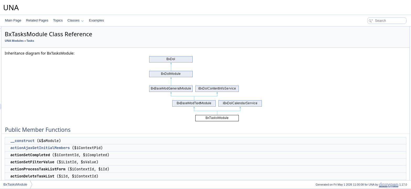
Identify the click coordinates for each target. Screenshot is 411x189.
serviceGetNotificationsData (376, 127)
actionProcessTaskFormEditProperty (382, 75)
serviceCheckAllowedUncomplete (380, 174)
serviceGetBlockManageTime (377, 99)
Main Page (13, 20)
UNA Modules (79, 41)
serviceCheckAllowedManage (377, 162)
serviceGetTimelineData (373, 104)
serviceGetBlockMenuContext (377, 93)
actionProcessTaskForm (373, 70)
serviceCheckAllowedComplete (378, 168)
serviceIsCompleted (370, 179)
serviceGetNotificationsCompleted (380, 133)
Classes (75, 20)
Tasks (96, 41)
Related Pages (37, 20)
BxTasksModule (15, 184)
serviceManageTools (371, 87)
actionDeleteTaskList (371, 64)
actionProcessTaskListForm (376, 58)
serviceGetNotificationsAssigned (379, 151)
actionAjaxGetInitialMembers (105, 147)
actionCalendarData (371, 81)
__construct (88, 140)
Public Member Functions (370, 29)
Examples (96, 20)
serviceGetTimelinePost (373, 110)
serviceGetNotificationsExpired (378, 145)
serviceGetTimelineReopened (377, 122)
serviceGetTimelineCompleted (378, 116)
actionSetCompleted (371, 47)
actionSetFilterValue (371, 52)
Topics (58, 20)
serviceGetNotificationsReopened (380, 139)
